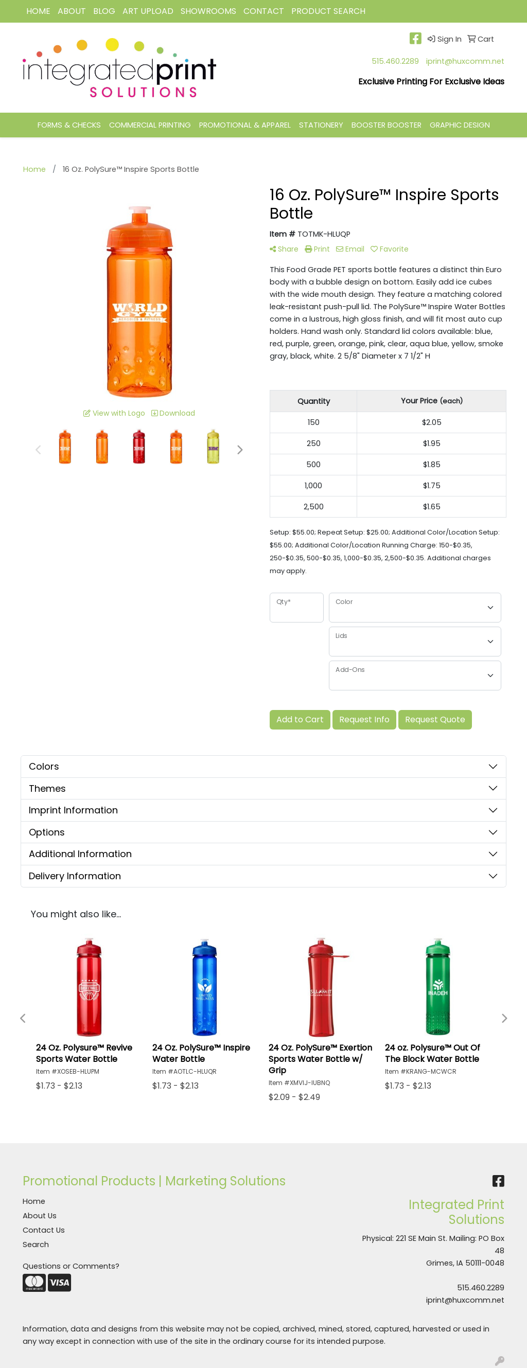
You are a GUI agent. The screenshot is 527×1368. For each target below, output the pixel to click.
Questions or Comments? (71, 1266)
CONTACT (263, 11)
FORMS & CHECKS (69, 125)
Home (34, 1201)
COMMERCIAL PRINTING (150, 125)
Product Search (328, 11)
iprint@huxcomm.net (465, 61)
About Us (40, 1216)
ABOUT (72, 11)
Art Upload (147, 11)
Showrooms (208, 11)
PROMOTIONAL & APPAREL (245, 125)
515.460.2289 (395, 61)
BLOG (104, 11)
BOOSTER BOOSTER (386, 125)
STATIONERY (321, 125)
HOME (38, 11)
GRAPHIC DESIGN (460, 125)
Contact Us (44, 1230)
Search (36, 1244)
